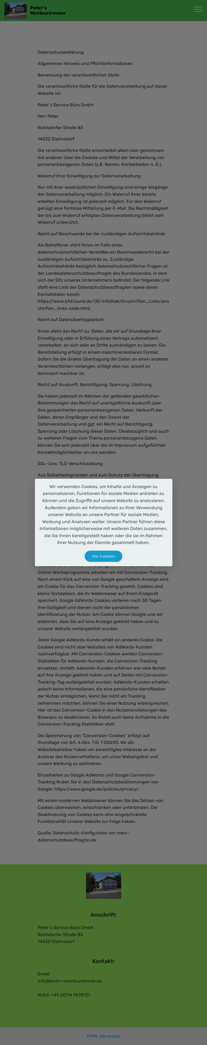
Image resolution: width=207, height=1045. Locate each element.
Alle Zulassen (103, 556)
